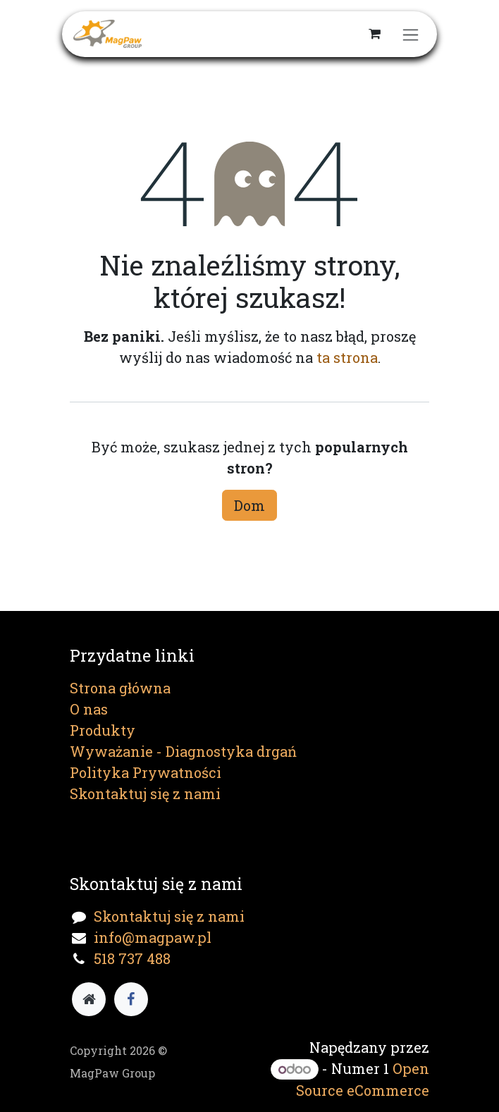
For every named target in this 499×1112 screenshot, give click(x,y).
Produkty (102, 730)
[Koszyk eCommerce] (374, 33)
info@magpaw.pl (152, 937)
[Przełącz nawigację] (410, 34)
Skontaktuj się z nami (145, 793)
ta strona (347, 357)
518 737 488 (132, 958)
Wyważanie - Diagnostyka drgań (183, 751)
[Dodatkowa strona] (89, 999)
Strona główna (120, 688)
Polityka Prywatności (145, 772)
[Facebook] (131, 999)
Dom (249, 505)
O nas (89, 709)
